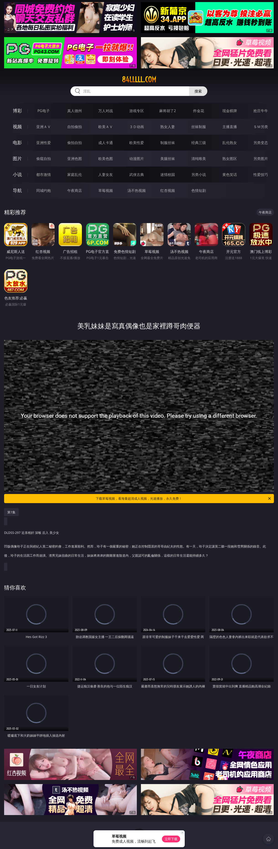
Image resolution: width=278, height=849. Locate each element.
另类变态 (260, 142)
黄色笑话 (229, 174)
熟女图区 (229, 158)
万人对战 (105, 110)
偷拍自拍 (74, 142)
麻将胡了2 (167, 110)
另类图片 (260, 158)
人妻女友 (105, 174)
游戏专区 (136, 110)
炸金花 (198, 110)
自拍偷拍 (74, 126)
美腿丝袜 (167, 158)
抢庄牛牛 (260, 110)
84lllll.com (139, 79)
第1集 (11, 512)
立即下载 (171, 839)
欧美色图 (105, 158)
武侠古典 (136, 174)
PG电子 (43, 110)
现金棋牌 (229, 110)
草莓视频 (105, 190)
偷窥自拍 (43, 158)
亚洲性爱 (43, 142)
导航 (17, 190)
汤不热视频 (136, 190)
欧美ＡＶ (105, 126)
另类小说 (198, 174)
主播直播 (229, 126)
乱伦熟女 (229, 142)
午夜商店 (74, 190)
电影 (17, 142)
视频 (17, 126)
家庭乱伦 (74, 174)
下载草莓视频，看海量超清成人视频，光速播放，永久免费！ (183, 498)
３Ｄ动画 (136, 126)
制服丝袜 (167, 142)
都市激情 (43, 174)
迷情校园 (167, 174)
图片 (17, 158)
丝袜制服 (198, 126)
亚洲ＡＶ (43, 126)
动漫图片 (136, 158)
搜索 (198, 91)
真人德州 (74, 110)
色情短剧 (198, 190)
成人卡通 (105, 142)
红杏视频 (167, 190)
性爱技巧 (260, 174)
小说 (17, 174)
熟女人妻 (167, 126)
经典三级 (198, 142)
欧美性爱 (136, 142)
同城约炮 (43, 190)
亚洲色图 (74, 158)
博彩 (17, 111)
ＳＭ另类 (260, 126)
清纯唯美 (198, 158)
